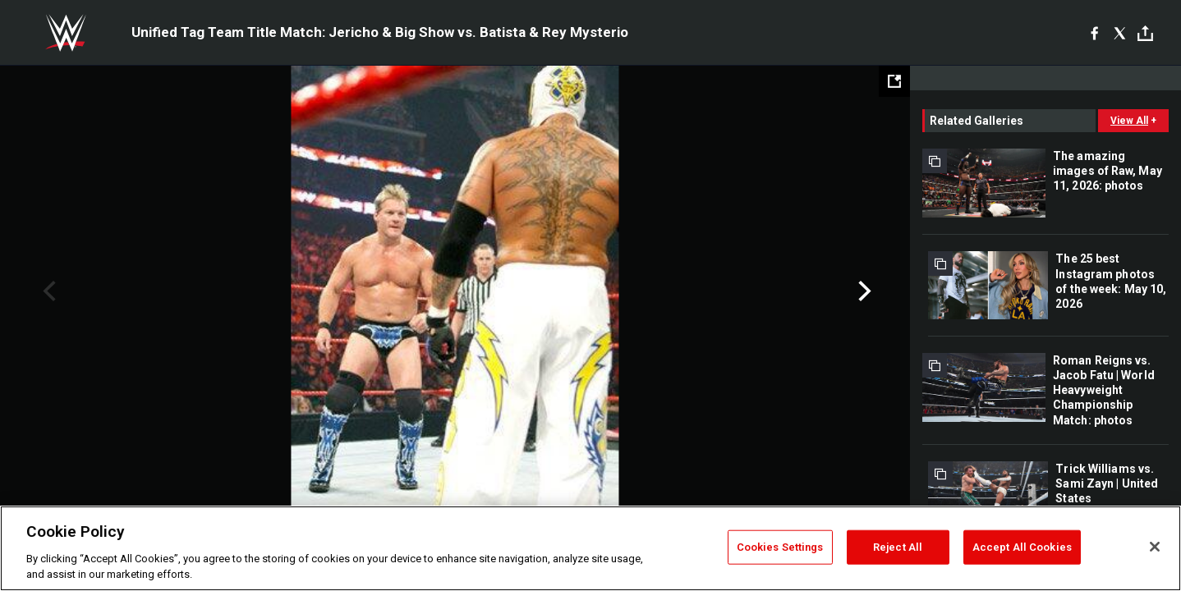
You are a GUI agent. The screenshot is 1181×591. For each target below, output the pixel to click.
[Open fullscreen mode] (894, 81)
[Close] (1155, 547)
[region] (590, 548)
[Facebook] (1094, 33)
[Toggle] (1145, 33)
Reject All (897, 547)
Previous (47, 291)
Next (862, 291)
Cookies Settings (780, 547)
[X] (1120, 33)
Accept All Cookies (1022, 547)
